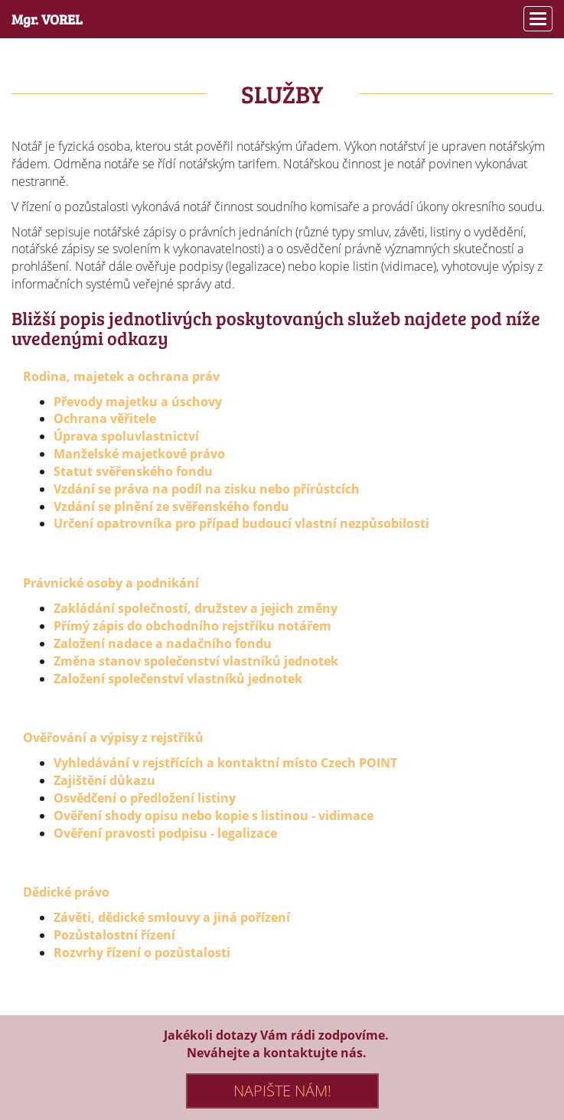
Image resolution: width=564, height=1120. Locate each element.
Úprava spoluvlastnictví (126, 436)
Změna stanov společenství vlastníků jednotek (196, 661)
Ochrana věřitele (105, 418)
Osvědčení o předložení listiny (145, 798)
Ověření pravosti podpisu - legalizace (165, 833)
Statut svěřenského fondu (133, 471)
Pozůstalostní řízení (114, 934)
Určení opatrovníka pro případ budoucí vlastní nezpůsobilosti (241, 523)
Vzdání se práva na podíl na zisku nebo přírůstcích (207, 488)
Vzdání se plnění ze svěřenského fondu (171, 506)
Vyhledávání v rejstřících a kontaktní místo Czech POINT (225, 762)
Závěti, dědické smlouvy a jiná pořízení (172, 917)
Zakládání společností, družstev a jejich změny (195, 608)
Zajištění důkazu (104, 780)
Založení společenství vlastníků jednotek (178, 678)
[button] (538, 18)
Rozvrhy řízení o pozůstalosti (142, 952)
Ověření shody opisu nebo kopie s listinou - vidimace (213, 815)
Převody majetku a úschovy (138, 401)
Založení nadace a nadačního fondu (163, 643)
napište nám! (282, 1090)
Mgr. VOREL (47, 19)
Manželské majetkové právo (139, 453)
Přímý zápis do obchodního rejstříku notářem (192, 625)
